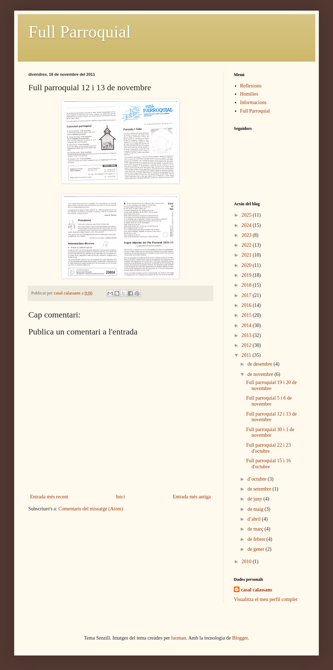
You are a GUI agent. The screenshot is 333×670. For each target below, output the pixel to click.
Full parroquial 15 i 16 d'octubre (268, 463)
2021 (247, 255)
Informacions (253, 102)
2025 (247, 215)
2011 (247, 355)
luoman (178, 638)
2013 (247, 335)
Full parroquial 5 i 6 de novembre (269, 401)
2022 (247, 245)
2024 (247, 225)
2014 (247, 325)
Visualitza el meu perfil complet (266, 599)
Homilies (249, 94)
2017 (247, 295)
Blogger (240, 638)
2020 (247, 265)
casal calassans (256, 589)
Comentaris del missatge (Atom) (90, 508)
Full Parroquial (79, 31)
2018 (247, 285)
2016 (247, 305)
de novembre (260, 374)
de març (255, 529)
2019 (247, 275)
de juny (255, 499)
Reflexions (251, 85)
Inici (120, 496)
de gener (256, 549)
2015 (247, 315)
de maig (255, 509)
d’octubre (257, 479)
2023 (247, 235)
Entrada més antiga (192, 496)
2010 (247, 561)
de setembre (259, 489)
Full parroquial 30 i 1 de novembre (270, 432)
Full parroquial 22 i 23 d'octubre (268, 448)
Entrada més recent (49, 496)
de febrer (256, 539)
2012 (247, 345)
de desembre (260, 364)
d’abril (254, 519)
